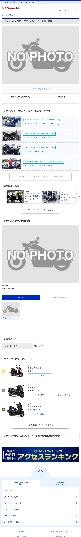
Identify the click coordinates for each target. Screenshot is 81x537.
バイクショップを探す (12, 509)
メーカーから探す (11, 497)
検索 (60, 10)
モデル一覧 (20, 298)
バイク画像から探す (11, 522)
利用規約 (20, 531)
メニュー (75, 10)
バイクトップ (9, 490)
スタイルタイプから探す (13, 503)
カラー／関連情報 (60, 298)
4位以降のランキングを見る (40, 425)
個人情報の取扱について (60, 531)
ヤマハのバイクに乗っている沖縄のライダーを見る (40, 176)
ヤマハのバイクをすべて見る (40, 210)
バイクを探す (39, 376)
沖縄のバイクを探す (21, 483)
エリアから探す (10, 516)
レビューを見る (64, 395)
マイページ (68, 10)
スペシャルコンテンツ (60, 483)
